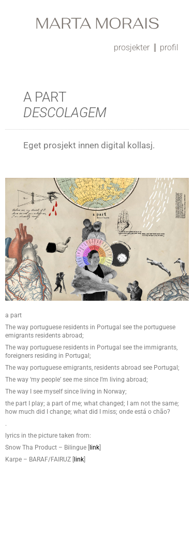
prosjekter (132, 47)
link (94, 447)
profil (169, 47)
